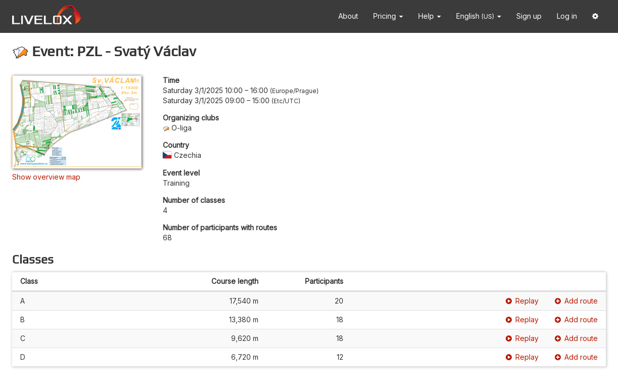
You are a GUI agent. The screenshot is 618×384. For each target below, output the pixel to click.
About (348, 16)
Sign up (529, 16)
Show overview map (46, 177)
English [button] (478, 16)
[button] (595, 16)
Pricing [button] (388, 16)
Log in (567, 16)
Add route (576, 300)
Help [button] (429, 16)
